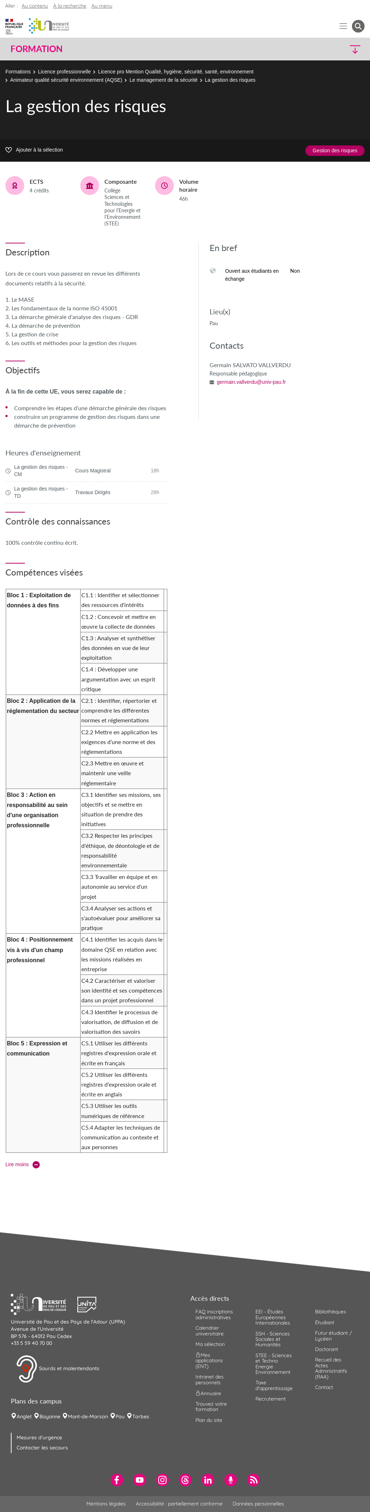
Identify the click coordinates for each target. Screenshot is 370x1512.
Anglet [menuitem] (24, 1416)
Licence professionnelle (64, 72)
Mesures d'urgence (39, 1437)
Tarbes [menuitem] (140, 1416)
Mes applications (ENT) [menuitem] (209, 1360)
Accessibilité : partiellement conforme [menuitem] (179, 1503)
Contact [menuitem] (324, 1387)
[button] (321, 49)
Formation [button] (36, 49)
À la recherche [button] (69, 6)
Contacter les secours (42, 1447)
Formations (18, 72)
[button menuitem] (358, 26)
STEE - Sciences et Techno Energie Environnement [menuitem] (273, 1363)
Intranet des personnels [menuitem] (209, 1379)
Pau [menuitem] (120, 1416)
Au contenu (35, 6)
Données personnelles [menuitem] (258, 1503)
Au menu (101, 6)
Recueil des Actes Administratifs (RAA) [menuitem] (331, 1368)
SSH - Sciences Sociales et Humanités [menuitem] (272, 1339)
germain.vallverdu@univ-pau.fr (251, 382)
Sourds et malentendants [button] (57, 1369)
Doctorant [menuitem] (326, 1349)
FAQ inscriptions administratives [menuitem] (214, 1314)
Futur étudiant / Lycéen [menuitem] (333, 1336)
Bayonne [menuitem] (49, 1416)
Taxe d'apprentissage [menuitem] (274, 1385)
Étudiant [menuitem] (324, 1322)
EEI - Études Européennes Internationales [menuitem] (272, 1317)
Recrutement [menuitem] (270, 1399)
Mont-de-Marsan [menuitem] (88, 1416)
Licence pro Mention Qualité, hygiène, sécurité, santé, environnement (175, 72)
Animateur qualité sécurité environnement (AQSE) (66, 80)
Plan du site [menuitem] (208, 1420)
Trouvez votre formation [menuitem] (211, 1407)
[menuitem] (117, 1480)
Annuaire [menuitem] (208, 1393)
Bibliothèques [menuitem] (330, 1311)
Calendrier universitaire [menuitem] (209, 1331)
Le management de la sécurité (163, 80)
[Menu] (343, 26)
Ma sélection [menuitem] (210, 1344)
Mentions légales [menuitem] (106, 1503)
